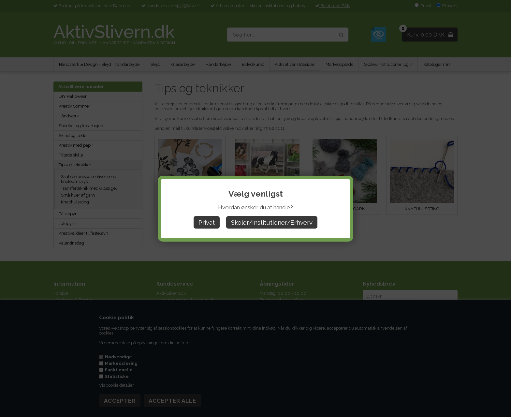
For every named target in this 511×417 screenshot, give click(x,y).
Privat (206, 222)
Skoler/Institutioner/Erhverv (272, 222)
